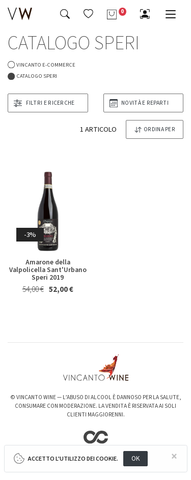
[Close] (174, 456)
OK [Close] (135, 458)
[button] (88, 13)
